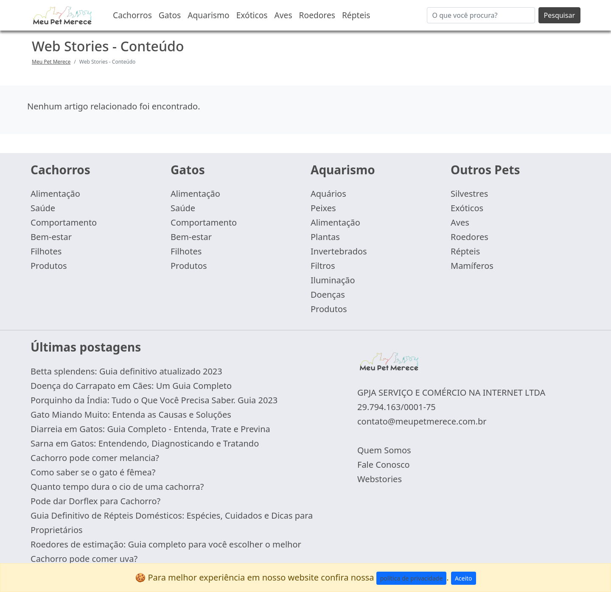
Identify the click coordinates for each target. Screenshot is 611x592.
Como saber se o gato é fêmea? (93, 472)
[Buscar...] (481, 15)
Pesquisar (559, 15)
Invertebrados (339, 251)
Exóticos (252, 15)
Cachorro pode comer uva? (84, 558)
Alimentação (55, 193)
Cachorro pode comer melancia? (95, 458)
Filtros (323, 265)
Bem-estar (51, 237)
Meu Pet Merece (51, 61)
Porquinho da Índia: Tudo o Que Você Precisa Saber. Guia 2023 (154, 400)
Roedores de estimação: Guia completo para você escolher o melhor (166, 544)
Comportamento (64, 222)
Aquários (328, 193)
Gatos (170, 15)
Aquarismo (208, 15)
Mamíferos (472, 265)
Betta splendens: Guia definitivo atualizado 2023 (126, 371)
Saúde (43, 208)
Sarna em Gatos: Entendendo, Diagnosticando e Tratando (145, 443)
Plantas (325, 237)
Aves (283, 15)
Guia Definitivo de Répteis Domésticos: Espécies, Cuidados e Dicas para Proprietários (172, 523)
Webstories (379, 479)
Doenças (328, 294)
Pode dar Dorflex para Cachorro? (95, 501)
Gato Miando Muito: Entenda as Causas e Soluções (131, 414)
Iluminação (333, 280)
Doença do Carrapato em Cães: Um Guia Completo (131, 385)
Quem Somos (384, 450)
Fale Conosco (383, 464)
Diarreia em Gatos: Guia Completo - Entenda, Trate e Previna (150, 429)
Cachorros (132, 15)
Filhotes (46, 251)
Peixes (323, 208)
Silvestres (469, 193)
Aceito (463, 578)
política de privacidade (411, 578)
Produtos (49, 265)
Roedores (317, 15)
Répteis (356, 15)
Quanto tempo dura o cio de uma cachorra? (117, 486)
